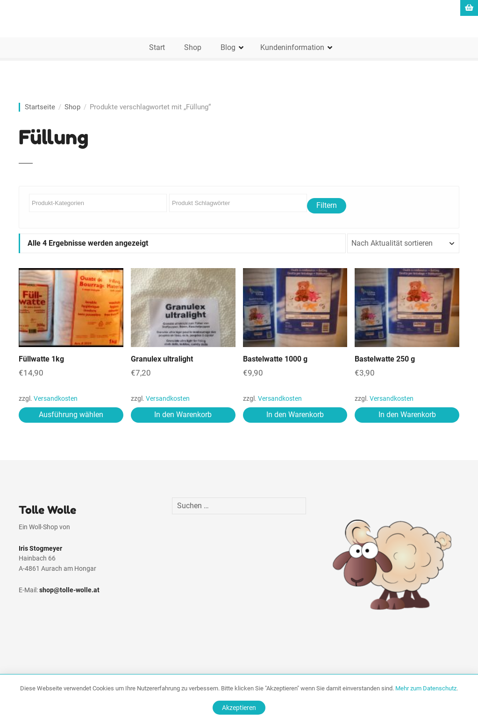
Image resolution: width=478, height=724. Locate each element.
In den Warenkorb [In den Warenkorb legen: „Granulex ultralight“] (183, 414)
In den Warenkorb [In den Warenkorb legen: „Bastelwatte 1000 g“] (295, 414)
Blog (228, 47)
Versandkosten (56, 399)
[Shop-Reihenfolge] (403, 243)
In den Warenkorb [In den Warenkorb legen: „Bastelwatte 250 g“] (407, 414)
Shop (192, 47)
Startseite (40, 107)
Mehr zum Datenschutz (426, 688)
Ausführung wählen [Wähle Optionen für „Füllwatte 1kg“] (71, 414)
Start (157, 47)
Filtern (326, 205)
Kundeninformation (292, 47)
